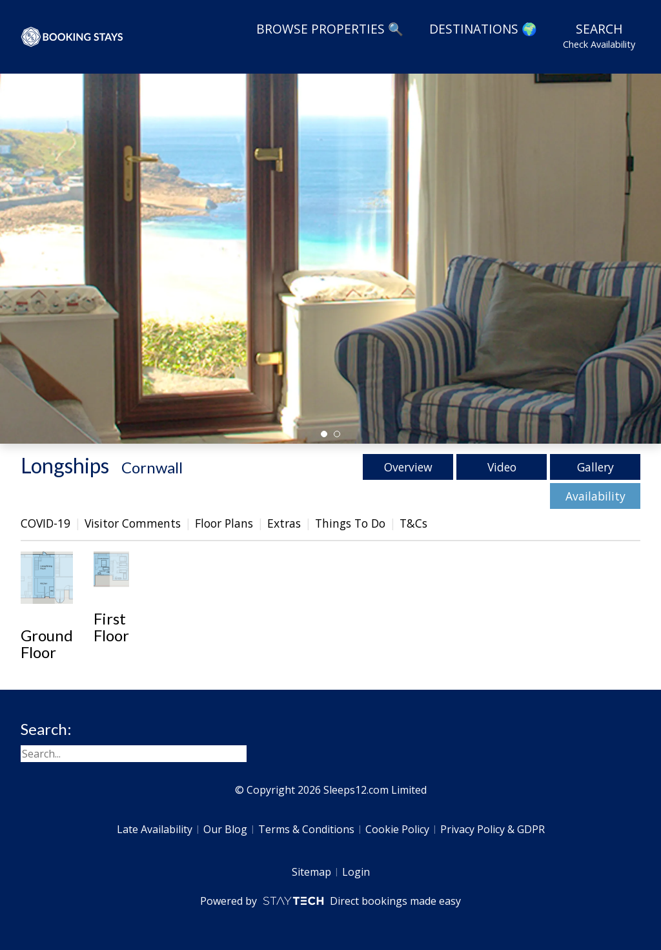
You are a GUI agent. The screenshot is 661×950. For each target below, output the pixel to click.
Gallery (595, 467)
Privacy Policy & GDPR (492, 829)
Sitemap (311, 872)
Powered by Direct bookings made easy (330, 901)
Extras (284, 523)
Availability (595, 496)
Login (356, 872)
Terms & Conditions (306, 829)
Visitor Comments (133, 523)
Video (501, 467)
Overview (408, 467)
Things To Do (350, 523)
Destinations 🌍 (483, 28)
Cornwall (152, 467)
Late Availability (154, 829)
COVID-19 (45, 523)
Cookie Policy (397, 829)
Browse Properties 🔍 (329, 28)
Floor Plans (224, 523)
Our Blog (225, 829)
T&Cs (413, 523)
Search (599, 35)
